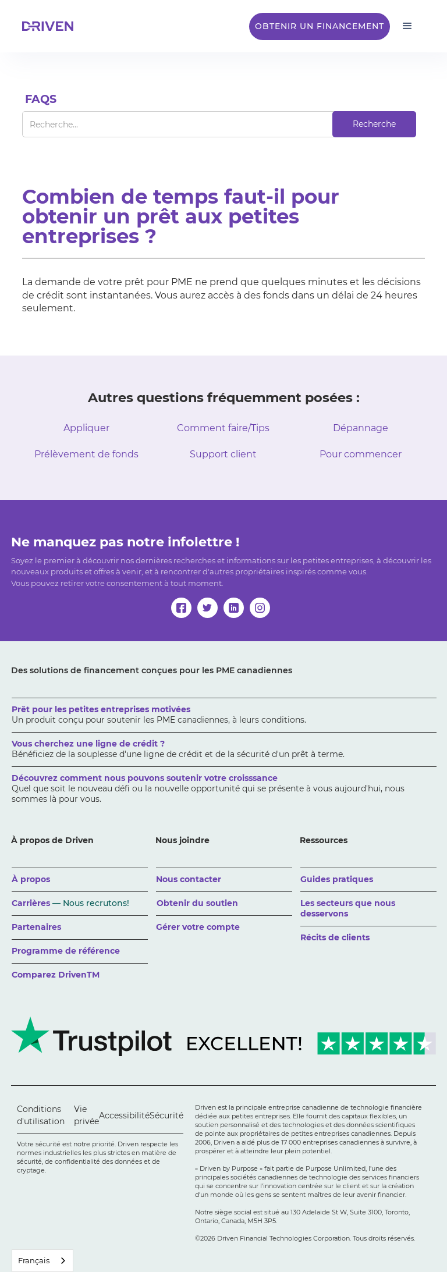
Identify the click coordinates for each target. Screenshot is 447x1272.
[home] (51, 26)
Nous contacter (188, 879)
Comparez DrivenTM (56, 974)
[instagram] (260, 608)
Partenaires (36, 927)
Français (33, 1260)
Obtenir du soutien (197, 903)
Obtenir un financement (319, 26)
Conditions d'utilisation (41, 1115)
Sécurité (166, 1115)
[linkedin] (234, 608)
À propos (31, 879)
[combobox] (42, 1260)
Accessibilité (124, 1115)
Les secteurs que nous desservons (347, 908)
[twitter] (207, 608)
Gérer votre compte (198, 927)
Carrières (70, 903)
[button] (407, 26)
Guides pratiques (336, 879)
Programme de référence (66, 951)
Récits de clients (335, 937)
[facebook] (181, 608)
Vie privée (86, 1115)
